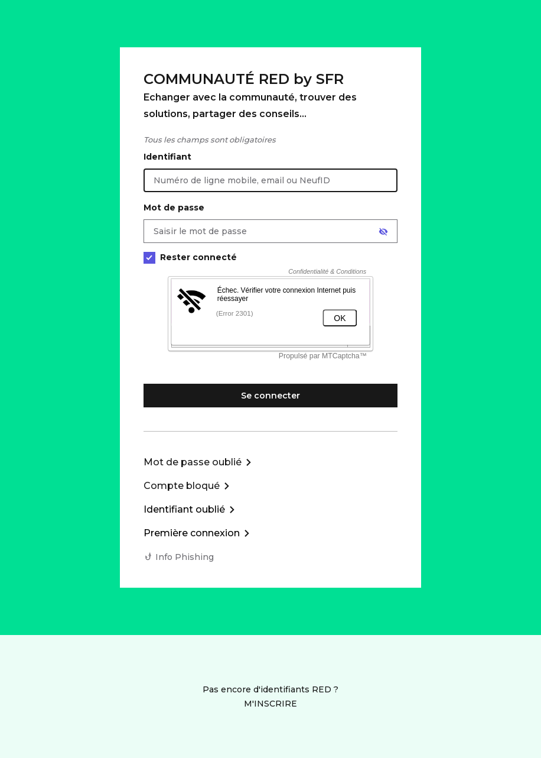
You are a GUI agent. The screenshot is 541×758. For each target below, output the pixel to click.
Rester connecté (190, 257)
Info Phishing (184, 557)
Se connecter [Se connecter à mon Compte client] (270, 395)
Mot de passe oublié (193, 462)
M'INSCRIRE (270, 703)
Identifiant (167, 156)
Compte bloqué (182, 485)
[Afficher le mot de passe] (383, 232)
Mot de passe (174, 207)
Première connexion (192, 533)
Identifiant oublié (184, 509)
